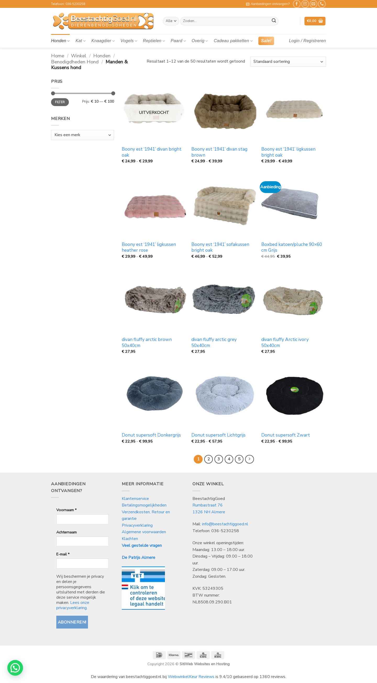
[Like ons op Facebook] (297, 4)
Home (57, 55)
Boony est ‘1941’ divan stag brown (219, 152)
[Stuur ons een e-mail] (313, 4)
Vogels (128, 40)
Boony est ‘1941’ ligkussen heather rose (149, 247)
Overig (200, 40)
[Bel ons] (322, 4)
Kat (80, 40)
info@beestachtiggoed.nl (225, 524)
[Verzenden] (273, 21)
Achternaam (66, 532)
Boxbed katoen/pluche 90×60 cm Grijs (291, 247)
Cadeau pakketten (233, 40)
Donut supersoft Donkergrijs (151, 435)
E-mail (62, 554)
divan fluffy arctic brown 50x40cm (147, 342)
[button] (268, 4)
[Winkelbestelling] (288, 62)
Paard (178, 40)
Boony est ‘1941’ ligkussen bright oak (288, 152)
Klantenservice (136, 499)
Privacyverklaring (137, 525)
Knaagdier (103, 40)
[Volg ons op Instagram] (305, 4)
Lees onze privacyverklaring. (72, 605)
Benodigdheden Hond (75, 61)
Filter (60, 102)
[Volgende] (249, 459)
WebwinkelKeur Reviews (191, 677)
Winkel (78, 55)
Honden (60, 40)
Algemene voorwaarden (144, 532)
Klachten (130, 539)
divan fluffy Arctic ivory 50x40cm (285, 342)
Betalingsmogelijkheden (144, 505)
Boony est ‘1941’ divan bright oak (151, 152)
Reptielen (154, 40)
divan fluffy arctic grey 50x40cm (214, 342)
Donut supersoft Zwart (285, 435)
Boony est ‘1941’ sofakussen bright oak (220, 247)
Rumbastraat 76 (207, 505)
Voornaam (66, 510)
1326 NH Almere (208, 512)
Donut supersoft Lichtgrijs (218, 435)
